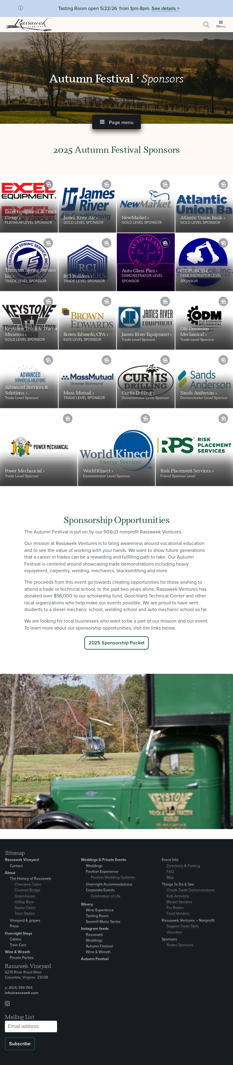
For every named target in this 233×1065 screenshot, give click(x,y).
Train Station (25, 913)
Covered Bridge (27, 890)
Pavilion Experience (102, 871)
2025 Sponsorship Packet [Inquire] (117, 643)
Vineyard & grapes (25, 920)
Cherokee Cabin (28, 884)
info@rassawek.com (21, 993)
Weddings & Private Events (103, 860)
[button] (116, 122)
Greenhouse (25, 896)
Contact (16, 866)
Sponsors (169, 939)
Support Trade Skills (183, 926)
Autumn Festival (92, 78)
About (10, 873)
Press (14, 926)
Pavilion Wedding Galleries (113, 877)
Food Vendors (178, 913)
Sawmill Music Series (103, 921)
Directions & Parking (183, 866)
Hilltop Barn (24, 902)
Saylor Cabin (25, 907)
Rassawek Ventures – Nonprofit (188, 920)
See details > (166, 8)
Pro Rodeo (175, 907)
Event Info (170, 860)
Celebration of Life (105, 896)
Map (170, 877)
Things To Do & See (178, 884)
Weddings (94, 866)
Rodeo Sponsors (180, 945)
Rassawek (94, 934)
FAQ (170, 871)
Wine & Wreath (17, 952)
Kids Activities (178, 896)
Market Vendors (179, 902)
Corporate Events (100, 890)
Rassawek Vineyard (22, 860)
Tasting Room (97, 916)
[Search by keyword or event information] (206, 24)
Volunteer (174, 932)
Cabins (15, 939)
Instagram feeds (95, 928)
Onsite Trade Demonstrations (191, 890)
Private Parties (22, 958)
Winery (87, 904)
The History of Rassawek (30, 878)
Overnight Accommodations (109, 884)
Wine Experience (100, 910)
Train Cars (18, 945)
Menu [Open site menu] (221, 26)
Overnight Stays (18, 933)
